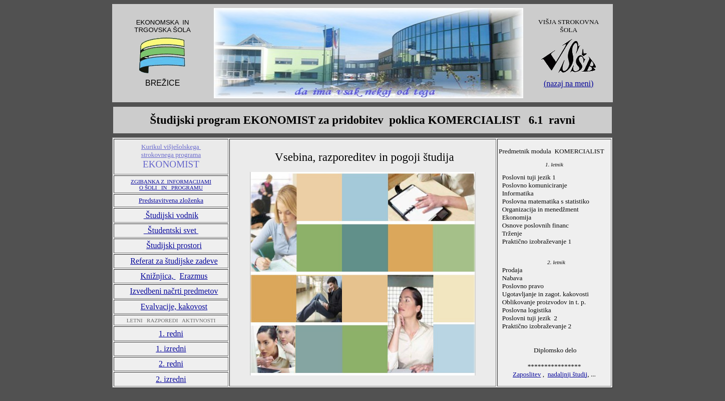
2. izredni (171, 379)
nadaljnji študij (568, 374)
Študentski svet (171, 230)
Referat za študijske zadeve (174, 261)
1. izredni (171, 348)
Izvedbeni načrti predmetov (174, 291)
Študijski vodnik (171, 215)
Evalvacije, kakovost (174, 306)
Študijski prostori (174, 245)
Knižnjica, (157, 276)
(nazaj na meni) (569, 83)
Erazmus (194, 276)
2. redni (171, 363)
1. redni (171, 333)
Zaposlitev (527, 374)
